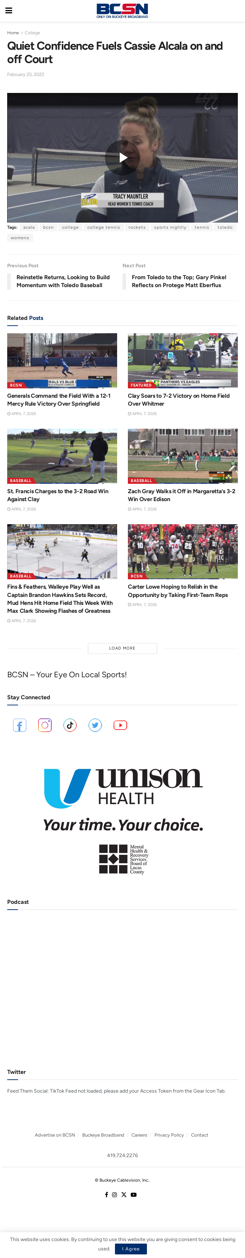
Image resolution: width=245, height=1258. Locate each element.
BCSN (16, 385)
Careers (139, 1135)
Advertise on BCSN (55, 1135)
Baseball (20, 480)
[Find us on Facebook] (106, 1195)
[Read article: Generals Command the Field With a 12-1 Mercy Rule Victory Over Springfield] (62, 360)
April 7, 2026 (21, 413)
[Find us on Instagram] (114, 1195)
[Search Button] (236, 11)
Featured (141, 385)
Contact (199, 1135)
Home (13, 32)
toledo (225, 227)
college (70, 227)
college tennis (103, 227)
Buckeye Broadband (103, 1135)
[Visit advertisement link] (122, 817)
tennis (202, 227)
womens (20, 237)
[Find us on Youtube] (134, 1195)
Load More (122, 648)
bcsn (48, 227)
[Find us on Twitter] (124, 1195)
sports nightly (170, 227)
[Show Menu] (8, 11)
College (32, 32)
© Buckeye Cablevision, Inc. (122, 1180)
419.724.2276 (122, 1155)
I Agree (131, 1249)
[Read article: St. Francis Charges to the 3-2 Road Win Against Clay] (62, 456)
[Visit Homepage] (122, 11)
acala (29, 227)
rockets (137, 227)
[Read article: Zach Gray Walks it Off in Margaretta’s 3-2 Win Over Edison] (183, 456)
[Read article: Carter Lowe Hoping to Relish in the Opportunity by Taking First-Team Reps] (183, 551)
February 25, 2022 (25, 74)
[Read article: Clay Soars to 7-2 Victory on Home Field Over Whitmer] (183, 360)
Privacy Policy (169, 1135)
